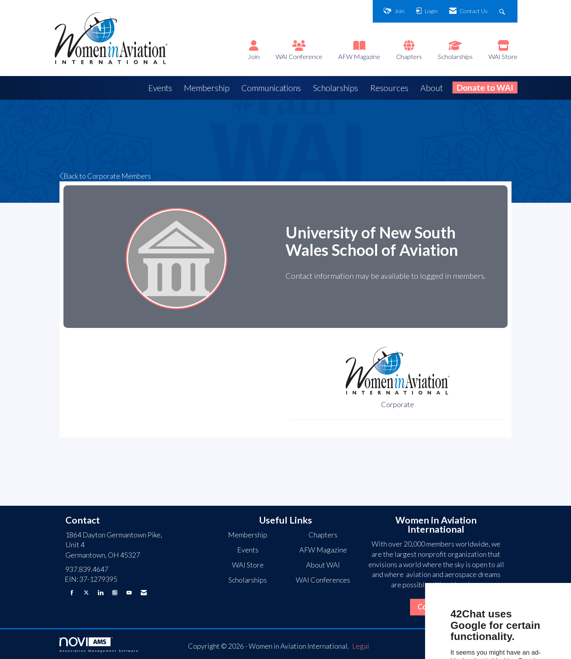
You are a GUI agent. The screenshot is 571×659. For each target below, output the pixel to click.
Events (160, 88)
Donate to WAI (485, 87)
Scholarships (455, 56)
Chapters (409, 56)
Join (254, 56)
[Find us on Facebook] (72, 593)
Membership (207, 88)
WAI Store (503, 56)
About (431, 88)
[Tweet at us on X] (86, 593)
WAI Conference (299, 56)
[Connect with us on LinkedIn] (100, 593)
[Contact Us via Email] (144, 593)
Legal (360, 646)
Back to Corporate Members (105, 175)
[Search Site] (503, 11)
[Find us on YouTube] (129, 593)
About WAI (323, 564)
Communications (271, 88)
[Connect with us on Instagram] (114, 593)
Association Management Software (99, 645)
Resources (389, 88)
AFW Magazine (359, 56)
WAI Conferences (323, 579)
